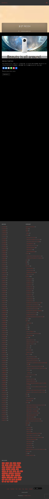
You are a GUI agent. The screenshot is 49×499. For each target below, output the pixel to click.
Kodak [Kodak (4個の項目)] (15, 465)
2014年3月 (4, 324)
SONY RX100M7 (29, 447)
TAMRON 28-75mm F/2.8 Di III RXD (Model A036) (35, 449)
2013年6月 (4, 342)
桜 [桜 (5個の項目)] (5, 481)
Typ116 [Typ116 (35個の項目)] (14, 471)
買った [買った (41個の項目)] (16, 481)
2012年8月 (4, 362)
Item (26, 327)
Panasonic (28, 376)
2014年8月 (4, 316)
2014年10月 (4, 312)
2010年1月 (4, 414)
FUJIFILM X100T (29, 298)
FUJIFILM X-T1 (29, 290)
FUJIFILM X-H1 (29, 284)
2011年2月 (4, 388)
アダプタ (28, 370)
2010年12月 (4, 392)
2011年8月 (4, 376)
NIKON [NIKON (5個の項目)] (3, 469)
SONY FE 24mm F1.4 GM (31, 439)
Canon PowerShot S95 (30, 251)
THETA (14, 71)
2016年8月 (4, 278)
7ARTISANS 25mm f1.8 (30, 356)
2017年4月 (4, 264)
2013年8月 (4, 338)
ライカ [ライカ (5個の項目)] (15, 477)
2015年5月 (4, 298)
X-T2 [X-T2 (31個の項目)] (21, 471)
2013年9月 (4, 336)
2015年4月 (4, 300)
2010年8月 (4, 400)
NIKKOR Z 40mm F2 (30, 343)
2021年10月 (4, 236)
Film (26, 263)
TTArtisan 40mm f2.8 (30, 455)
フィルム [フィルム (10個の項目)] (3, 477)
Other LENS (28, 354)
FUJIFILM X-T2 (29, 292)
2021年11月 (4, 234)
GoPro (27, 320)
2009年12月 (4, 416)
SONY (27, 425)
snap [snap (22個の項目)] (17, 469)
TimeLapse (28, 451)
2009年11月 (4, 418)
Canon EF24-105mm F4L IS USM (32, 241)
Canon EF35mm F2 (30, 243)
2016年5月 (4, 284)
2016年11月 (4, 272)
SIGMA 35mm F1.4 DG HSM (31, 411)
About (26, 488)
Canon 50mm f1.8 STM (31, 237)
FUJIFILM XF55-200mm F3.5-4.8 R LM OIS (34, 316)
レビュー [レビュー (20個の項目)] (19, 477)
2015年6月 (4, 296)
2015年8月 (4, 292)
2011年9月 (4, 374)
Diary (27, 259)
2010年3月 (4, 410)
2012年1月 (4, 366)
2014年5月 (4, 320)
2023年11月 (4, 230)
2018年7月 (4, 260)
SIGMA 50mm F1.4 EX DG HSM (32, 412)
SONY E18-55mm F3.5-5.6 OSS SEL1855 (34, 437)
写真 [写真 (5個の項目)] (3, 479)
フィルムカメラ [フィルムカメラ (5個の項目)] (10, 477)
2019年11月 (4, 250)
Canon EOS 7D (29, 249)
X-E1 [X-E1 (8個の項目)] (18, 471)
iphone (27, 233)
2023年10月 (4, 232)
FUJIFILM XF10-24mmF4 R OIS (32, 304)
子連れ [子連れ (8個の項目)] (13, 479)
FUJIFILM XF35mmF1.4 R (31, 314)
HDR (26, 325)
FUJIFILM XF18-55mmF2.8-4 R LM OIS (34, 310)
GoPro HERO (29, 323)
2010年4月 (4, 408)
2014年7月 (4, 318)
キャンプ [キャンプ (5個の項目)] (7, 475)
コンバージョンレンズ (30, 374)
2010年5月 (4, 406)
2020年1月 (4, 246)
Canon (27, 235)
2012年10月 (4, 358)
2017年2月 (4, 268)
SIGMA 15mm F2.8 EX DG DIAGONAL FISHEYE (35, 405)
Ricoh (27, 396)
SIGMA (27, 402)
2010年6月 (4, 404)
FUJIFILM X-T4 (29, 294)
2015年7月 (4, 294)
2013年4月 (4, 346)
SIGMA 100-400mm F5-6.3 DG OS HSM (33, 420)
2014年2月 (4, 326)
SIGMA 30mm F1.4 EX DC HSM (32, 409)
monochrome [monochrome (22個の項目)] (18, 467)
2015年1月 (4, 306)
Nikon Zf (28, 347)
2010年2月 (4, 412)
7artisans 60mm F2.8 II (30, 226)
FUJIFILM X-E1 (29, 278)
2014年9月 (4, 314)
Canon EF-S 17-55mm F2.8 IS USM (33, 239)
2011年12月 (4, 368)
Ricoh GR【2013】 (30, 398)
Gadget (27, 318)
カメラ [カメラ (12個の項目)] (3, 475)
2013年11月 (4, 332)
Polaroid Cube (29, 352)
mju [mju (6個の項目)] (13, 467)
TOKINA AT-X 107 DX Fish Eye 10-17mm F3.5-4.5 (36, 368)
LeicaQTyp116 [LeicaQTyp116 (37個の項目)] (9, 467)
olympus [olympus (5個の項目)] (13, 469)
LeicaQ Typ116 (29, 335)
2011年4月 (4, 384)
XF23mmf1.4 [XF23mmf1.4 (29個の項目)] (11, 473)
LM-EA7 (28, 372)
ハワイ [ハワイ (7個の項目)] (12, 475)
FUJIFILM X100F (29, 296)
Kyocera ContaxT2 (30, 270)
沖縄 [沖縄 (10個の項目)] (8, 481)
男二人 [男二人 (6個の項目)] (12, 481)
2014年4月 (4, 322)
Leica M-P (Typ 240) (30, 331)
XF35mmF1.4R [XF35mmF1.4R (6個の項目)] (17, 473)
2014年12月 (4, 308)
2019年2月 (4, 256)
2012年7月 (4, 364)
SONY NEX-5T (29, 445)
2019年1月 (4, 258)
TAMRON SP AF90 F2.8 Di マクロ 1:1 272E (34, 366)
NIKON (27, 337)
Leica (27, 329)
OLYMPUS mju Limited (30, 272)
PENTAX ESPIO (29, 274)
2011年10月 (4, 372)
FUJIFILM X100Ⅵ (29, 300)
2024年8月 (4, 226)
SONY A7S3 (28, 431)
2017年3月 (4, 266)
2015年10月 (4, 288)
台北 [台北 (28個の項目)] (6, 479)
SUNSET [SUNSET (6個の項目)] (3, 471)
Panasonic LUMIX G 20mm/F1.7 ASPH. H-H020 (35, 392)
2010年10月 (4, 396)
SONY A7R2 (28, 427)
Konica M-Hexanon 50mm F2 (32, 358)
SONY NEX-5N (29, 441)
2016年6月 (4, 282)
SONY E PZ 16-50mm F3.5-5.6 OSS (33, 433)
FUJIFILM (27, 276)
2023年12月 (4, 228)
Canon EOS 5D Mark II (30, 247)
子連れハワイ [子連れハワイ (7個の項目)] (18, 479)
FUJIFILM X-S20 (29, 288)
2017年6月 (4, 262)
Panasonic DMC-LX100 (31, 381)
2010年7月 (4, 402)
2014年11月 (4, 310)
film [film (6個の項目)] (3, 465)
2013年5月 (4, 344)
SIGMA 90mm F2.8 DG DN (31, 414)
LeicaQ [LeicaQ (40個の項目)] (3, 467)
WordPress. (28, 495)
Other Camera (12, 57)
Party (27, 394)
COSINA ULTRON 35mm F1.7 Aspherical (34, 257)
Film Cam (28, 265)
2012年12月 (4, 354)
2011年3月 (4, 386)
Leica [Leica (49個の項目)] (19, 465)
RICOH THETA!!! (7, 61)
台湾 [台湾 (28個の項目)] (9, 479)
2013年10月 (4, 334)
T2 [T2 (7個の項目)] (7, 471)
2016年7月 (4, 280)
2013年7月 (4, 340)
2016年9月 (4, 276)
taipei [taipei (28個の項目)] (11, 471)
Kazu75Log (4, 2)
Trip (26, 453)
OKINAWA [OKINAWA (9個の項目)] (8, 469)
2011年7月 (4, 378)
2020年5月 (4, 238)
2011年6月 (4, 380)
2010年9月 (4, 398)
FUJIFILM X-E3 (29, 282)
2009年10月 (4, 420)
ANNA (27, 228)
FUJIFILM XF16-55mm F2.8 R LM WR (33, 306)
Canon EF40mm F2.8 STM (31, 245)
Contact (30, 488)
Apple (27, 230)
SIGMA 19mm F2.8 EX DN (31, 407)
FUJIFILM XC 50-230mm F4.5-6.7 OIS (33, 302)
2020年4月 (4, 240)
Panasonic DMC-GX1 (30, 379)
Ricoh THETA (18, 57)
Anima (24, 495)
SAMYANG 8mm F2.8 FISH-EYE (32, 360)
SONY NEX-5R (29, 443)
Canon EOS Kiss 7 (29, 268)
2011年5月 (4, 382)
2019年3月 (4, 254)
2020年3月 (4, 242)
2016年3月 (4, 286)
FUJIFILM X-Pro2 (29, 286)
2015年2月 (4, 304)
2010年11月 (4, 394)
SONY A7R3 (28, 429)
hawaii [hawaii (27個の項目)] (11, 465)
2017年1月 (4, 270)
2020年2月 (4, 244)
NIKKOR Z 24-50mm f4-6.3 (31, 341)
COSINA (27, 253)
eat (26, 261)
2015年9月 (4, 290)
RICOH (4, 71)
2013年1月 (4, 352)
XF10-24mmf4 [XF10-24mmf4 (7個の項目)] (4, 473)
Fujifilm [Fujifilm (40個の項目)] (6, 465)
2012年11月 (4, 356)
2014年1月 (4, 328)
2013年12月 (4, 330)
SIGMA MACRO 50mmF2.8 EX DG (33, 418)
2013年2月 (4, 350)
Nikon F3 (28, 345)
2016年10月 (4, 274)
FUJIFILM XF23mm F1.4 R (31, 312)
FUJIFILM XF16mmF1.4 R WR (32, 308)
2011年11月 (4, 370)
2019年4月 (4, 252)
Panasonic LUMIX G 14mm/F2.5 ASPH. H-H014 (35, 390)
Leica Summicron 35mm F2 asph (32, 333)
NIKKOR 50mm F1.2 (30, 339)
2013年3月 (4, 348)
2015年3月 (4, 302)
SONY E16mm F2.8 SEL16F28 (32, 435)
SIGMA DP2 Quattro (30, 416)
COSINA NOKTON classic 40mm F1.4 (33, 256)
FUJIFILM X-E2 (29, 280)
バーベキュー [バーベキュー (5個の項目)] (17, 475)
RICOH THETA (9, 71)
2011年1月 (4, 390)
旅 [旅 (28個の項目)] (2, 481)
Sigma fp (27, 422)
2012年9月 (4, 360)
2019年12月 (4, 248)
